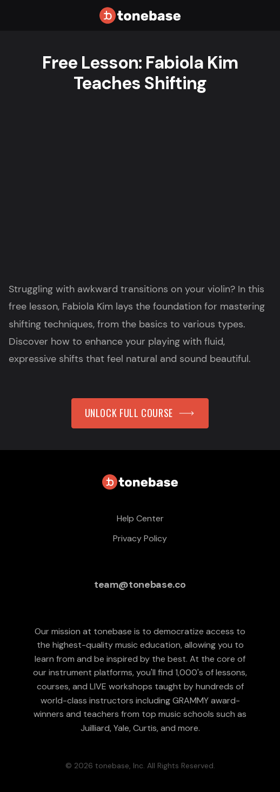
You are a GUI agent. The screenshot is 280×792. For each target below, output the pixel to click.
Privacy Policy (140, 538)
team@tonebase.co (140, 584)
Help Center (140, 518)
